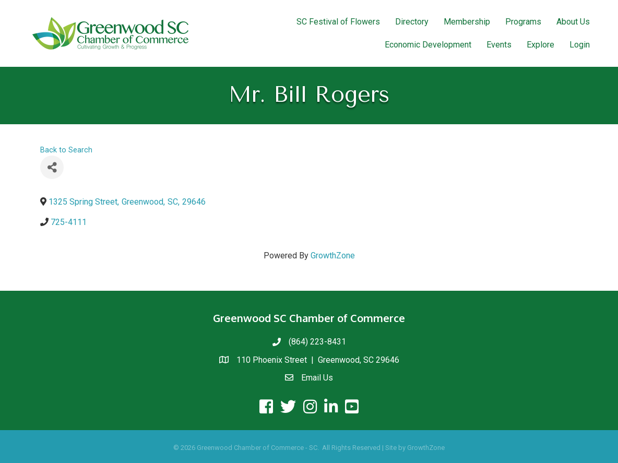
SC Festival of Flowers (338, 22)
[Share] (52, 167)
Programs (523, 22)
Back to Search (66, 150)
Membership (467, 22)
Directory (412, 22)
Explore (540, 45)
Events (499, 45)
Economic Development (428, 45)
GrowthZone (333, 255)
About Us (573, 22)
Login (579, 45)
